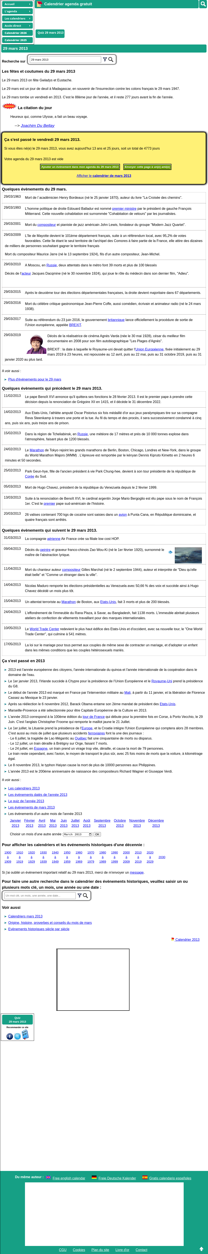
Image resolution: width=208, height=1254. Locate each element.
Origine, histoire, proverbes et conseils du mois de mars (50, 923)
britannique (116, 320)
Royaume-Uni (162, 681)
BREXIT (75, 325)
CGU (63, 1250)
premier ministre (124, 208)
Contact (141, 1250)
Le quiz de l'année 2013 (26, 801)
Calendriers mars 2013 (25, 916)
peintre (45, 550)
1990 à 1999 (114, 857)
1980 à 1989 (102, 857)
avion (123, 514)
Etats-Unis (108, 602)
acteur (26, 273)
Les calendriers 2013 (24, 788)
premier (49, 503)
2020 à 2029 (150, 857)
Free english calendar (69, 1178)
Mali (127, 692)
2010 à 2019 (138, 857)
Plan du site (100, 1250)
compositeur (46, 225)
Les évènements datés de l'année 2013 (37, 795)
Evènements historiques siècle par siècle (38, 929)
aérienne (53, 539)
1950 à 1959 (67, 857)
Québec (81, 738)
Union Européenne (149, 349)
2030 (161, 857)
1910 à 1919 (19, 857)
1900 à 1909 (7, 857)
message (137, 872)
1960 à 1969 (79, 857)
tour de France (94, 717)
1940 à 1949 (55, 857)
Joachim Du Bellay (37, 125)
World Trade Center (44, 629)
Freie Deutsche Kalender (117, 1178)
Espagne (40, 748)
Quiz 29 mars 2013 (50, 32)
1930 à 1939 (43, 857)
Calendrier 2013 (185, 939)
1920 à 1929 (31, 857)
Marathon (37, 450)
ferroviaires (96, 733)
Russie (51, 265)
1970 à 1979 (90, 857)
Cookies (79, 1250)
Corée (29, 476)
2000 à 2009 (126, 857)
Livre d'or (122, 1250)
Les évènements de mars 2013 (31, 807)
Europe (86, 728)
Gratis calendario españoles (170, 1178)
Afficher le (104, 176)
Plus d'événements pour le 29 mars (34, 379)
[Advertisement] (112, 18)
